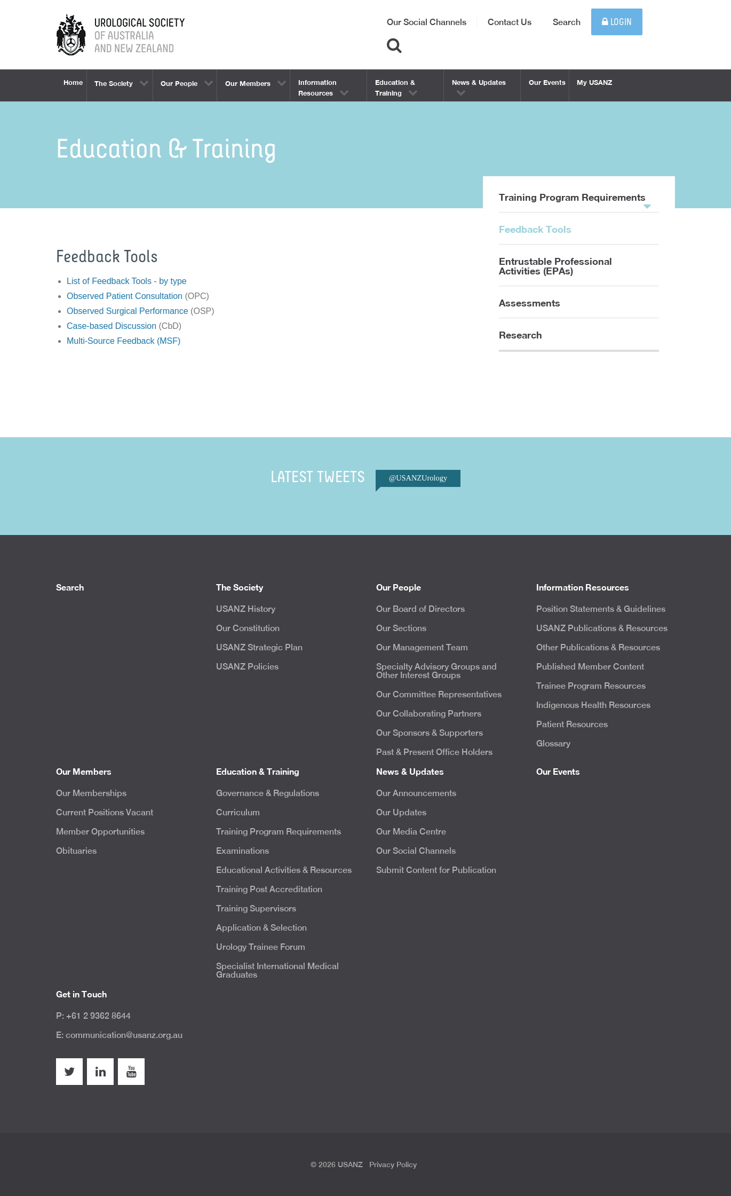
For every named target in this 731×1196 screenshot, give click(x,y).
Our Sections (401, 628)
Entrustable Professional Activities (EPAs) (555, 266)
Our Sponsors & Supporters (429, 733)
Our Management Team (422, 647)
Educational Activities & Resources (284, 870)
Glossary (553, 743)
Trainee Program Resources (591, 686)
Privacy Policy (393, 1164)
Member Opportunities (100, 832)
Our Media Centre (411, 832)
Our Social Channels (426, 22)
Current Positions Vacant (104, 812)
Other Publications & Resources (598, 647)
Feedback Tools (535, 229)
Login (617, 22)
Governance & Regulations (267, 793)
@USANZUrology (418, 478)
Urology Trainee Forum (260, 947)
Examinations (242, 851)
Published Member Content (590, 667)
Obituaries (76, 851)
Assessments (529, 303)
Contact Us (509, 22)
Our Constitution (248, 628)
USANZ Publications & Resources (602, 628)
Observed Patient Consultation (124, 296)
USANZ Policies (247, 667)
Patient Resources (572, 724)
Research (520, 335)
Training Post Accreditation (269, 889)
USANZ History (245, 609)
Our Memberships (91, 793)
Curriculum (238, 812)
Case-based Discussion (111, 326)
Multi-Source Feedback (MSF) (123, 340)
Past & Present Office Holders (434, 752)
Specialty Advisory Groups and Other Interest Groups (436, 671)
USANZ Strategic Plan (259, 647)
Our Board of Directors (420, 609)
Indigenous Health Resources (593, 705)
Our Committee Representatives (439, 694)
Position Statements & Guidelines (600, 609)
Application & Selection (261, 928)
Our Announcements (416, 793)
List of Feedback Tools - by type (127, 281)
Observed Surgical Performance (127, 311)
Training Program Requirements (575, 202)
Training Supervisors (256, 908)
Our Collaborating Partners (428, 714)
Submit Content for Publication (436, 870)
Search (567, 22)
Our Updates (401, 812)
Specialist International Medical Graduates (277, 970)
